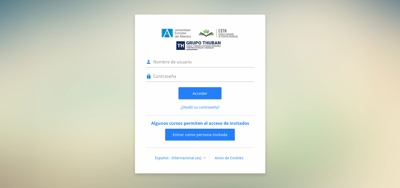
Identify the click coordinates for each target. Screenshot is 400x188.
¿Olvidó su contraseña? (200, 107)
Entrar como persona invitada (200, 134)
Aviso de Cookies (229, 157)
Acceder (200, 93)
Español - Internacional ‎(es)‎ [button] (178, 157)
